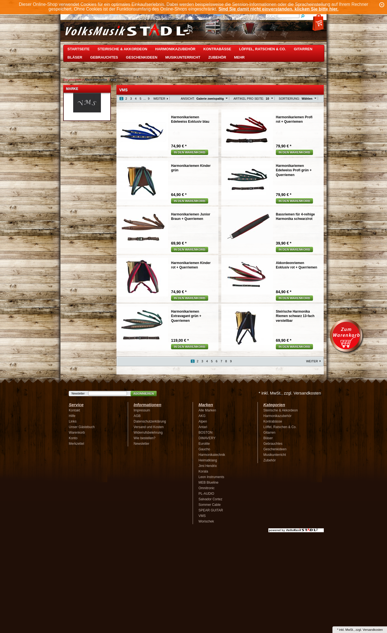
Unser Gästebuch (82, 427)
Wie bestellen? (145, 438)
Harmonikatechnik (211, 455)
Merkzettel (76, 444)
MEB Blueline (208, 482)
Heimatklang (207, 460)
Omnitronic (206, 488)
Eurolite (204, 444)
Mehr (239, 57)
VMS (113, 79)
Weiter (159, 98)
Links (73, 421)
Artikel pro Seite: (248, 98)
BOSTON (205, 432)
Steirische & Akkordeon (122, 49)
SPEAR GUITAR (210, 510)
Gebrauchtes (104, 57)
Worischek (206, 521)
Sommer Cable (209, 505)
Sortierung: (289, 98)
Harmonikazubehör (175, 49)
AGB (137, 416)
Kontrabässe (217, 49)
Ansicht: (188, 98)
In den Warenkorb (189, 152)
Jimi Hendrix (207, 466)
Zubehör (217, 57)
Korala (203, 471)
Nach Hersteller (96, 79)
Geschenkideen (141, 57)
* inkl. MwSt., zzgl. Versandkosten (290, 393)
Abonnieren (143, 393)
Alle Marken (207, 410)
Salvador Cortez (210, 499)
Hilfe (72, 416)
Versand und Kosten (149, 427)
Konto (73, 438)
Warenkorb (77, 432)
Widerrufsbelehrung (148, 432)
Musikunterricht (182, 57)
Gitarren (303, 49)
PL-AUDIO (206, 494)
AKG (201, 416)
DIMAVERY (207, 438)
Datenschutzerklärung (150, 421)
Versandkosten (373, 629)
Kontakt (74, 410)
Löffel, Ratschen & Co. (262, 49)
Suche (273, 16)
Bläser (74, 57)
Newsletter (78, 393)
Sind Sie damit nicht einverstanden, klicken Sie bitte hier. (278, 9)
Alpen (202, 421)
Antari (202, 427)
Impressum (142, 410)
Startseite (78, 49)
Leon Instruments (211, 477)
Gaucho (204, 449)
